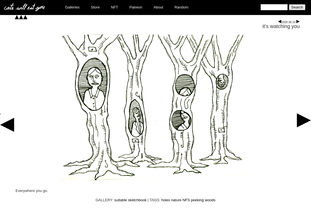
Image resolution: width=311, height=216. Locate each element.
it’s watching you (281, 26)
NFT (114, 7)
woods (210, 200)
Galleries (72, 7)
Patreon (135, 7)
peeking (197, 200)
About (158, 7)
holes (165, 200)
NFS (186, 200)
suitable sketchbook (130, 200)
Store (95, 7)
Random (181, 7)
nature (176, 200)
